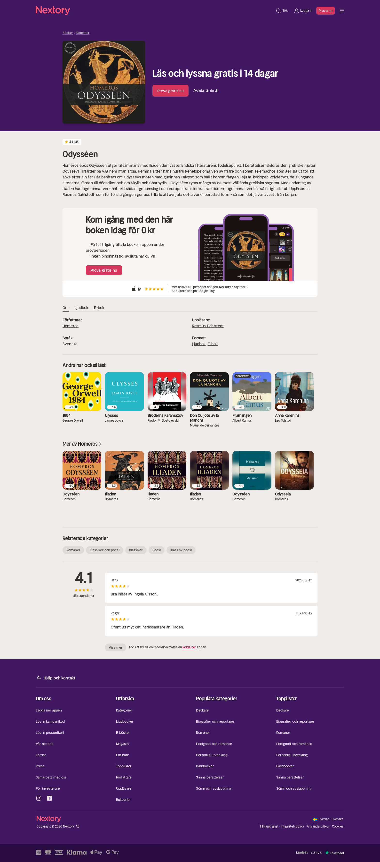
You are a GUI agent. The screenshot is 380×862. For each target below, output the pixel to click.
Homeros (71, 325)
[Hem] (154, 10)
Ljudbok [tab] (81, 307)
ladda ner (189, 647)
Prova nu (325, 10)
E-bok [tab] (99, 307)
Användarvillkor (318, 826)
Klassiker (136, 550)
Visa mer (115, 647)
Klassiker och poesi (104, 550)
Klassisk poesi (181, 550)
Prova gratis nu (170, 90)
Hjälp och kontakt (56, 678)
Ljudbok (199, 343)
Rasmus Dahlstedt (208, 325)
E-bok (213, 343)
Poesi (156, 550)
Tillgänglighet (269, 826)
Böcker (68, 33)
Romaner (82, 33)
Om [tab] (66, 307)
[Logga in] (303, 11)
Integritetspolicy (293, 826)
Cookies (338, 827)
